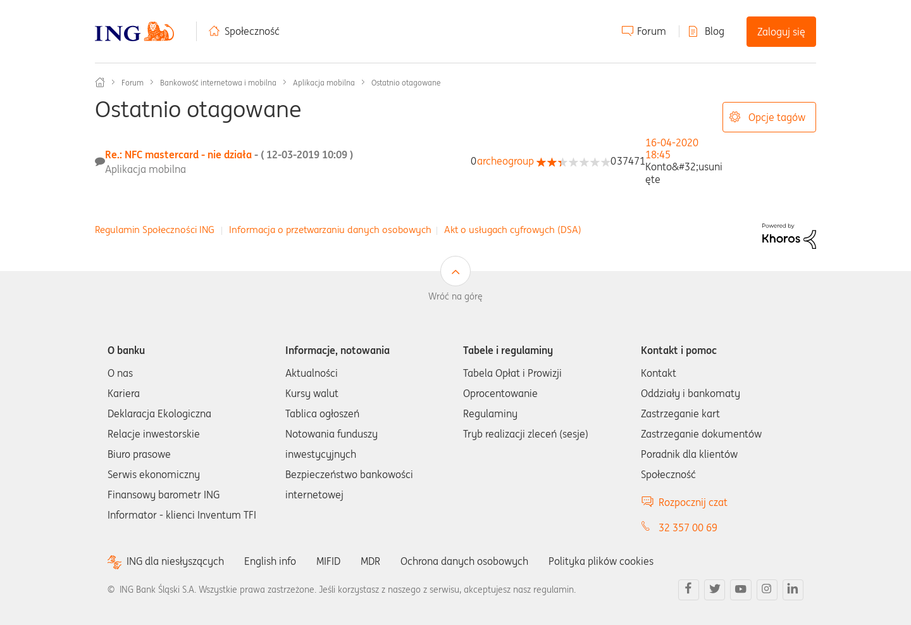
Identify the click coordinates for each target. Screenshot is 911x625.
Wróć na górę (455, 296)
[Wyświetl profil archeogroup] (505, 161)
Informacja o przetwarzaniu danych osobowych (330, 230)
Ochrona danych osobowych (464, 561)
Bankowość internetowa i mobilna (218, 82)
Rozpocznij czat (693, 502)
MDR (370, 561)
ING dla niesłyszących (175, 561)
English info (270, 561)
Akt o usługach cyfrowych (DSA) (512, 230)
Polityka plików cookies (601, 561)
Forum (651, 31)
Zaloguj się (781, 31)
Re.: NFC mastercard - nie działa (229, 154)
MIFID (328, 561)
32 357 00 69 (688, 527)
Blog (714, 31)
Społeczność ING (100, 82)
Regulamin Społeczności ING (154, 230)
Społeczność (252, 31)
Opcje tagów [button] (776, 117)
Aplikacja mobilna (324, 82)
